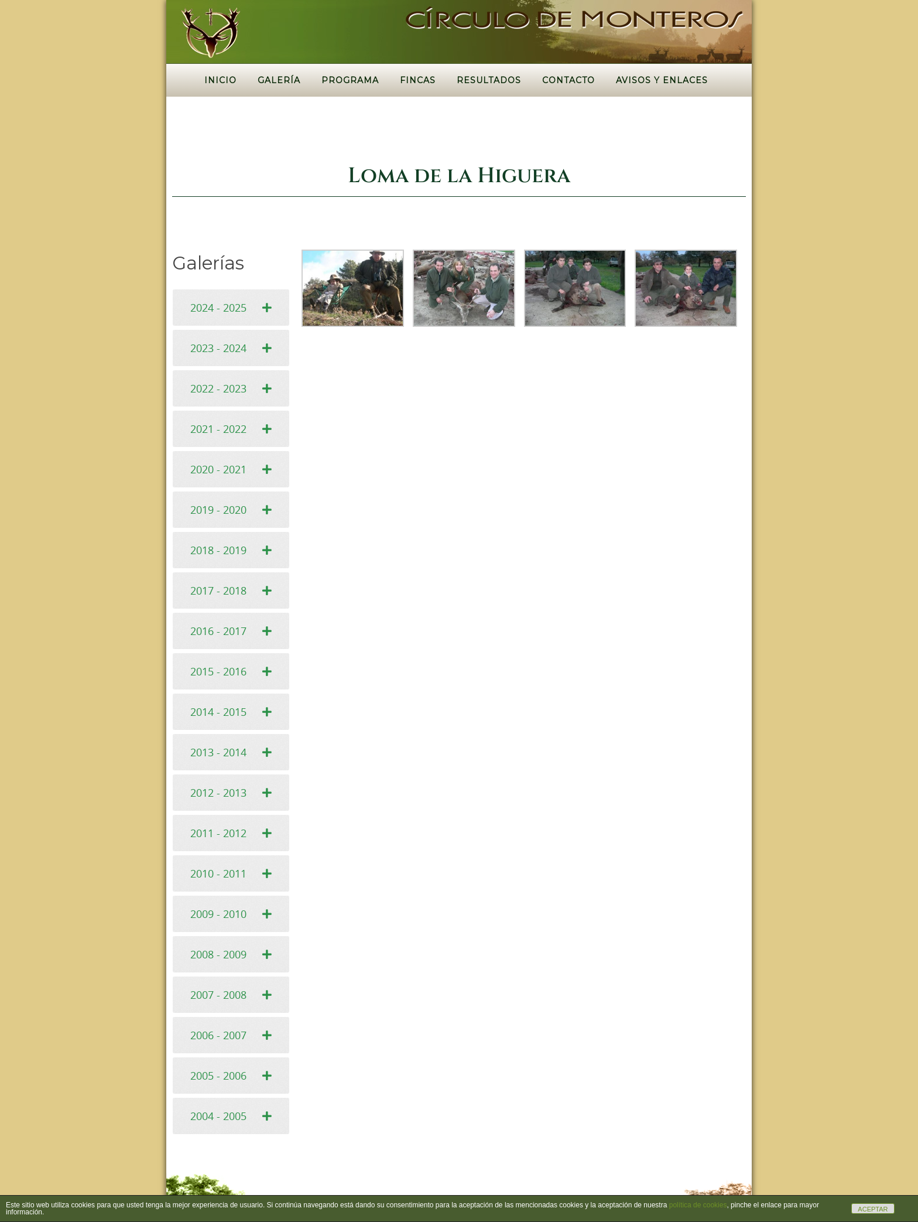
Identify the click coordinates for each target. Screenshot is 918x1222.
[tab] (231, 307)
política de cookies (698, 1205)
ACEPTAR (873, 1209)
